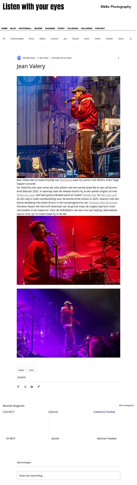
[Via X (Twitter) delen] (25, 386)
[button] (130, 38)
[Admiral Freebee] (114, 422)
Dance (120, 38)
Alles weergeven (126, 405)
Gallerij (42, 38)
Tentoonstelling (16, 38)
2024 (31, 370)
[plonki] (68, 422)
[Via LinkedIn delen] (31, 386)
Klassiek (109, 38)
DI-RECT (11, 438)
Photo (31, 38)
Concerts (54, 38)
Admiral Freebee (106, 438)
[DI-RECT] (23, 422)
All (4, 38)
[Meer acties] (118, 57)
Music (86, 38)
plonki (55, 438)
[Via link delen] (38, 386)
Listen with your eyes (33, 6)
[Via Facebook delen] (18, 386)
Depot (21, 370)
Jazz (65, 38)
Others (98, 38)
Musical (75, 38)
